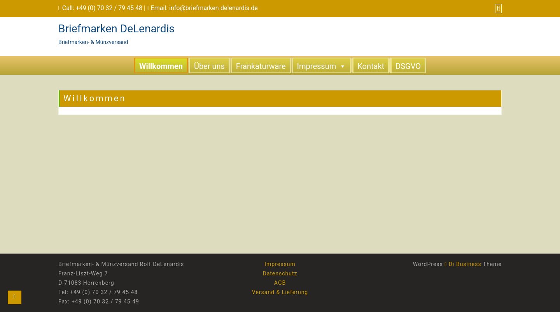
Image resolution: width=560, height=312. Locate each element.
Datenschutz (279, 273)
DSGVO (408, 66)
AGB (280, 283)
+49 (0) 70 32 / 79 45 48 (109, 8)
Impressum (321, 65)
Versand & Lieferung (280, 292)
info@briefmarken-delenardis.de (213, 8)
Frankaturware (261, 66)
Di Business (462, 264)
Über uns (209, 66)
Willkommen (161, 66)
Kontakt (370, 66)
